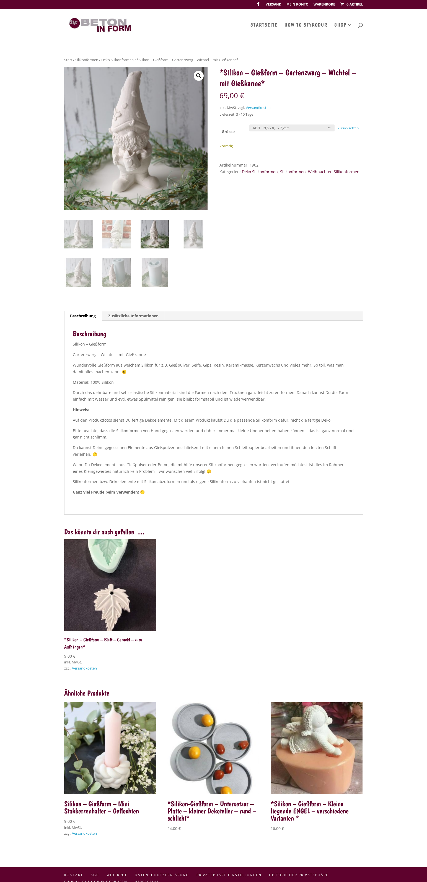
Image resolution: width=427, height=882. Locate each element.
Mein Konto (297, 5)
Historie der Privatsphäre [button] (298, 875)
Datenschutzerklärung (162, 875)
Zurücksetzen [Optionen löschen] (348, 128)
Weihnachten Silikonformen (333, 171)
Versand (273, 5)
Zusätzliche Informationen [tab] (133, 315)
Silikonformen (86, 59)
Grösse (228, 131)
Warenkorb (324, 5)
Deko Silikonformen (117, 59)
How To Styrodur (305, 25)
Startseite (264, 25)
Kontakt (73, 875)
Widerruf (117, 875)
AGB (94, 875)
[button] (199, 76)
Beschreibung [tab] (83, 315)
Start (68, 59)
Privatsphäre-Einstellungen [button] (229, 875)
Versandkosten (258, 107)
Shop (340, 25)
